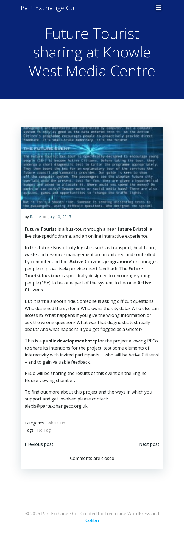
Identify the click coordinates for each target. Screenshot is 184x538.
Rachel (36, 216)
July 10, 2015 (60, 216)
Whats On (56, 423)
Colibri (92, 520)
